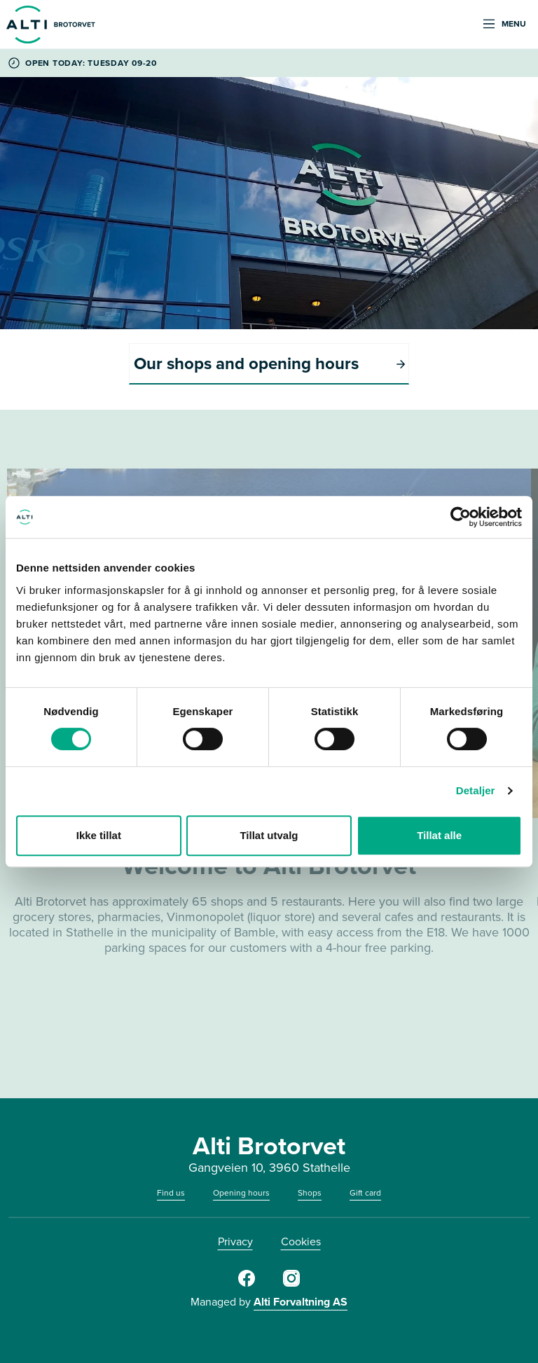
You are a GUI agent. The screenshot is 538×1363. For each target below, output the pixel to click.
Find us (171, 1192)
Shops (310, 1192)
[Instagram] (291, 1284)
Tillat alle (439, 835)
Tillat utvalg (269, 835)
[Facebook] (246, 1284)
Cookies (301, 1241)
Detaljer (475, 790)
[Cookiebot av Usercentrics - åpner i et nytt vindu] (460, 516)
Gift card (365, 1192)
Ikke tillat (98, 835)
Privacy (235, 1241)
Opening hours (241, 1192)
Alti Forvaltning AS (300, 1302)
